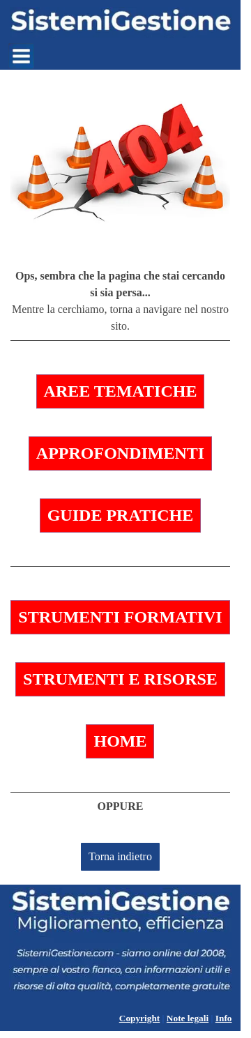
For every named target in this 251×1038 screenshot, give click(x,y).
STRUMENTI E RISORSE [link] (120, 679)
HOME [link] (119, 741)
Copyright (139, 1018)
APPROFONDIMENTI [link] (120, 453)
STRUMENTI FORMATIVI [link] (120, 617)
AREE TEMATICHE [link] (120, 391)
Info (223, 1018)
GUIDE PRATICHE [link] (120, 515)
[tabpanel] (120, 304)
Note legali (187, 1018)
